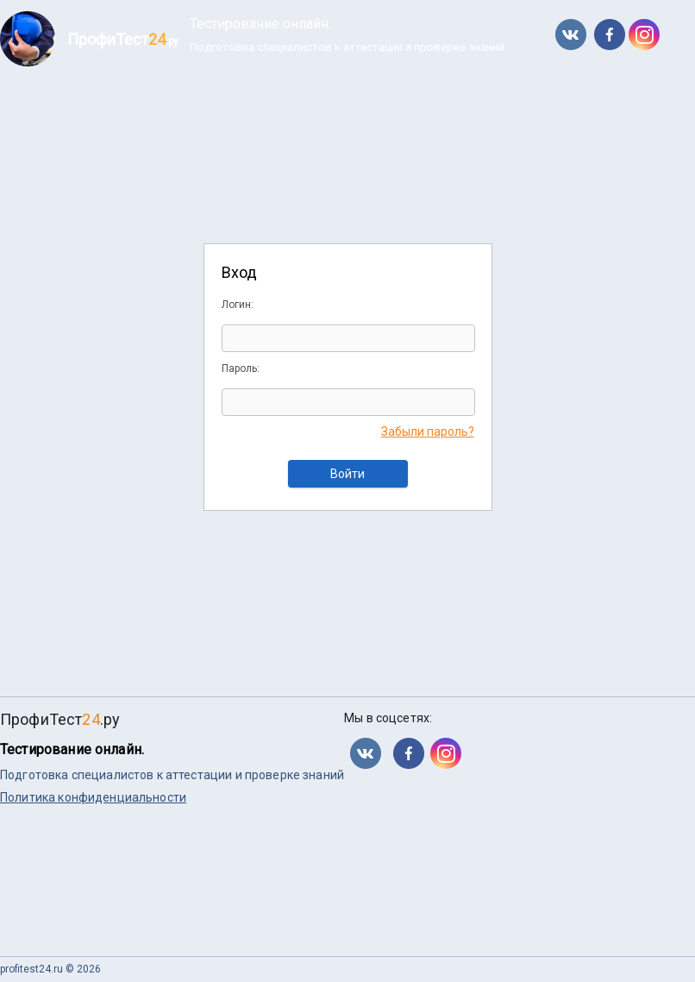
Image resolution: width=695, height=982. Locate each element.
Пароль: (241, 368)
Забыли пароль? (427, 431)
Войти (347, 474)
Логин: (238, 305)
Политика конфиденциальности (93, 797)
